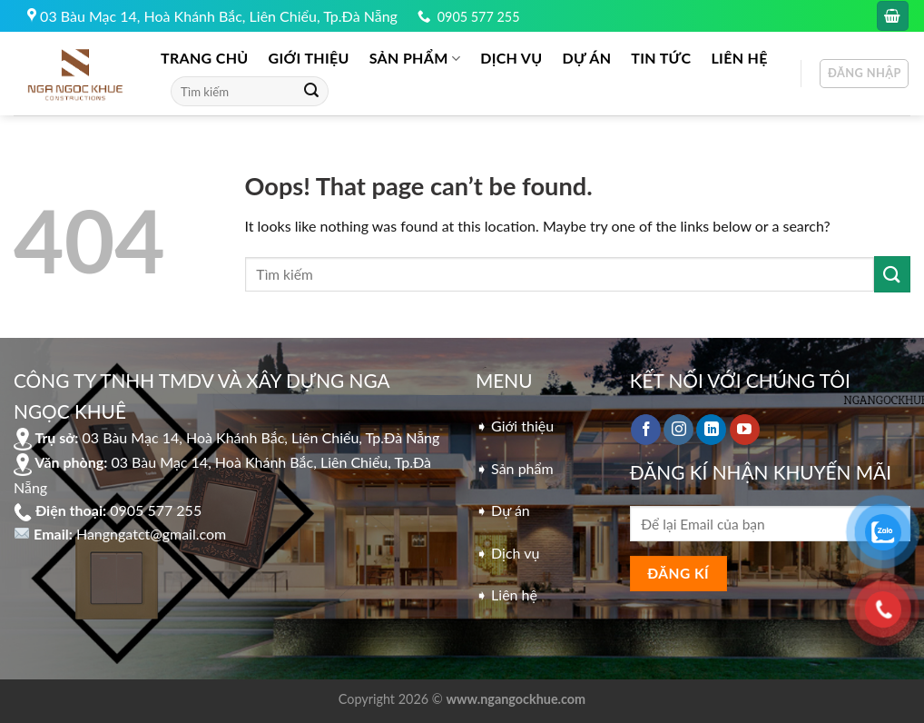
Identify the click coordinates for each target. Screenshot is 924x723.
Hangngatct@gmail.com (151, 533)
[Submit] (311, 91)
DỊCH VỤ (511, 57)
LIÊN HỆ (739, 57)
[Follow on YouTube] (745, 429)
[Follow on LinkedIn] (711, 429)
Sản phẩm (414, 58)
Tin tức (661, 57)
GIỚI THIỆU (309, 57)
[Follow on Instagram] (678, 429)
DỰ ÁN (587, 57)
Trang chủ (205, 57)
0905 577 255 (478, 17)
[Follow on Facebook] (646, 429)
